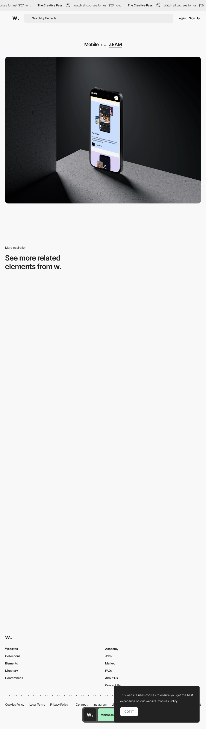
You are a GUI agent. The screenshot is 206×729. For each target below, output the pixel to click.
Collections (12, 656)
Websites (11, 649)
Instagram (100, 704)
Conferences (14, 678)
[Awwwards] (15, 18)
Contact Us (113, 685)
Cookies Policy (14, 704)
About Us (111, 678)
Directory (11, 670)
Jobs (108, 656)
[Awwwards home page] (89, 714)
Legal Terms (37, 704)
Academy (111, 649)
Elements (11, 663)
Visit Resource (110, 715)
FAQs (108, 670)
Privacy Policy (59, 704)
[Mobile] (153, 317)
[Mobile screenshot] (53, 317)
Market (110, 663)
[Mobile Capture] (153, 395)
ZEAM (115, 44)
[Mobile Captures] (53, 395)
